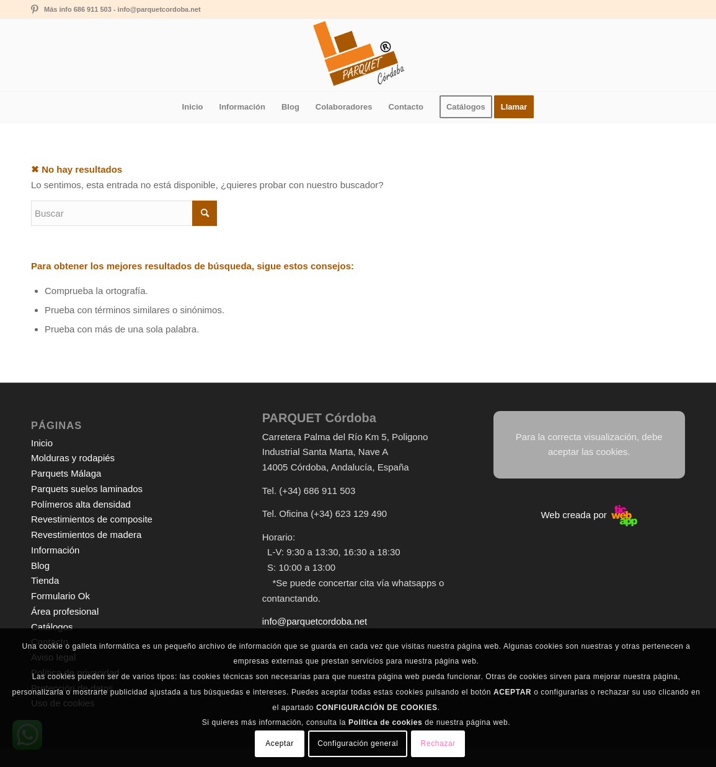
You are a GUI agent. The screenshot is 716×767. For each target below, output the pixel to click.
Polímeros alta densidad (81, 504)
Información (55, 550)
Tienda (45, 580)
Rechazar (438, 743)
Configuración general (357, 743)
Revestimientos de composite (91, 519)
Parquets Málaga (66, 473)
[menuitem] (192, 107)
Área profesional (65, 611)
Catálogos (52, 627)
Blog (40, 565)
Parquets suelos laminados (87, 488)
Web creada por (589, 514)
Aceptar (279, 743)
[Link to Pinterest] (34, 9)
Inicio (42, 443)
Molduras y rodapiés (73, 458)
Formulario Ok (60, 596)
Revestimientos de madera (86, 534)
